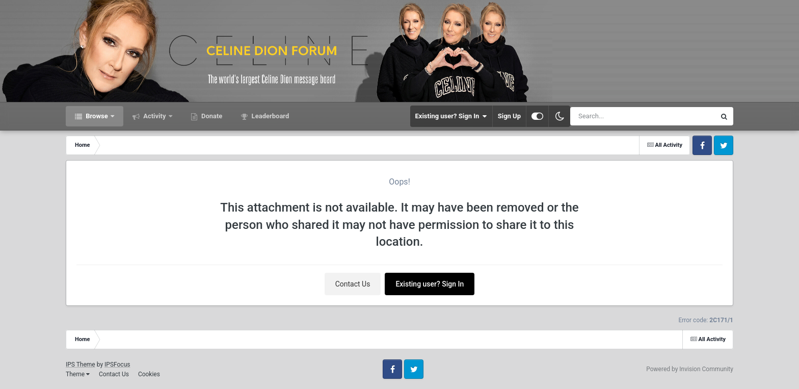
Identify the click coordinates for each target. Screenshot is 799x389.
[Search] (617, 116)
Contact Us (352, 284)
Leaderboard (269, 116)
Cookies (149, 374)
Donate (211, 116)
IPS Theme (80, 364)
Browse (97, 116)
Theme (78, 374)
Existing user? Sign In (451, 116)
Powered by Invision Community (689, 369)
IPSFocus (117, 364)
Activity (155, 116)
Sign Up (509, 116)
